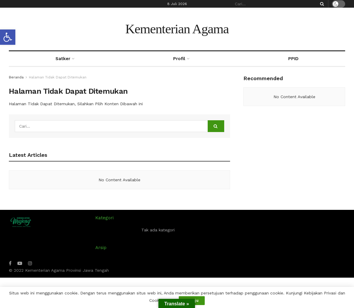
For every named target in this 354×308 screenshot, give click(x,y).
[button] (7, 37)
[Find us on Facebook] (10, 263)
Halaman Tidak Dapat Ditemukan (57, 77)
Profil (179, 58)
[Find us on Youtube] (19, 263)
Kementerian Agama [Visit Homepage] (177, 29)
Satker (62, 58)
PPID (293, 58)
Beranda (16, 77)
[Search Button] (321, 4)
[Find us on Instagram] (30, 263)
